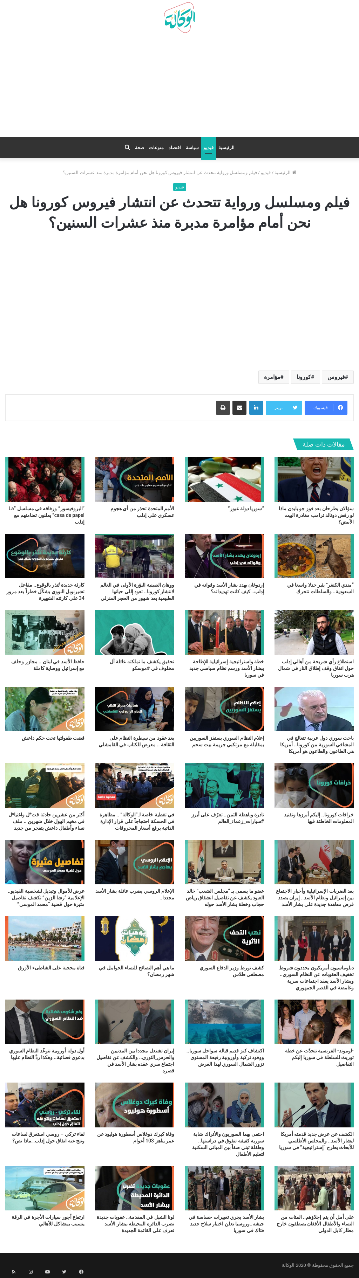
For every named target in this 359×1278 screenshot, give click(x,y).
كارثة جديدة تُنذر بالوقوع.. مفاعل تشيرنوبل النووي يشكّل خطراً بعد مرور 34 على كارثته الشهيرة (45, 591)
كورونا (304, 377)
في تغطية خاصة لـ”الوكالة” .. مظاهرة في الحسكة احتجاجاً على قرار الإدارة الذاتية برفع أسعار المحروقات (137, 821)
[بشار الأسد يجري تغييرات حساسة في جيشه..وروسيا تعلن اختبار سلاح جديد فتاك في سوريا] (224, 1188)
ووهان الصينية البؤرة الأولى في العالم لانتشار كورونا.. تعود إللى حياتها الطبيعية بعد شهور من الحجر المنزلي (137, 591)
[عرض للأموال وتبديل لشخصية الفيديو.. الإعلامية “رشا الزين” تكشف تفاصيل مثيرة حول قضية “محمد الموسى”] (44, 862)
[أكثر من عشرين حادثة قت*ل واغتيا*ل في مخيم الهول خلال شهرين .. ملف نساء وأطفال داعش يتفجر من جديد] (44, 785)
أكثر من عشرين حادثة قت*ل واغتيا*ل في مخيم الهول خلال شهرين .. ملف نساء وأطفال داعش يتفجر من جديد (46, 821)
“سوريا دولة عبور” (246, 508)
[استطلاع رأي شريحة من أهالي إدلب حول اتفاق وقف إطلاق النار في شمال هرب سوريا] (314, 632)
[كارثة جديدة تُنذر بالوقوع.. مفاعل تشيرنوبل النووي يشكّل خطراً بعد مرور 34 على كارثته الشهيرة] (44, 556)
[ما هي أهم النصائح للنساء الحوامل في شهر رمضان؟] (134, 938)
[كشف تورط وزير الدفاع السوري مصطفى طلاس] (224, 938)
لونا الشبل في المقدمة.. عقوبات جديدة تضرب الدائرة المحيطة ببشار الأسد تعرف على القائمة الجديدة (135, 1223)
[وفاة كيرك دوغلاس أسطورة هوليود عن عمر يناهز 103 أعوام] (134, 1105)
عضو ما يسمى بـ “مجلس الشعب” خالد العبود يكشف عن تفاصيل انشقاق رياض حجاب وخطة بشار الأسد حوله (225, 897)
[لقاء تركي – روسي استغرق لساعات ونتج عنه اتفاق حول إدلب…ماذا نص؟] (44, 1105)
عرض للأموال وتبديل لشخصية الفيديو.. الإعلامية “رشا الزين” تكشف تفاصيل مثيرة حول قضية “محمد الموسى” (46, 897)
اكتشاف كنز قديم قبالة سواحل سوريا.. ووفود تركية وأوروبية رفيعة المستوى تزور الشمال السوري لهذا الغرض (225, 1057)
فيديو (209, 147)
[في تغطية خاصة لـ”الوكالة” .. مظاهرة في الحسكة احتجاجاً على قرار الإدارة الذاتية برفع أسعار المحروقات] (134, 785)
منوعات (156, 147)
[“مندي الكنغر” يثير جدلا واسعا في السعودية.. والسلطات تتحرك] (314, 556)
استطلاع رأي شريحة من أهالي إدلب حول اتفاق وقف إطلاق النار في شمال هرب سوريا (316, 668)
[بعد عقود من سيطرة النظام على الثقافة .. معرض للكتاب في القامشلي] (134, 709)
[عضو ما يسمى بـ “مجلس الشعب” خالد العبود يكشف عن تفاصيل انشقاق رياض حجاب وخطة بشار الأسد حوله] (224, 862)
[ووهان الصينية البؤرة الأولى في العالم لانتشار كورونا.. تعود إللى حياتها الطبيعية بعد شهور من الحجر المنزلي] (134, 556)
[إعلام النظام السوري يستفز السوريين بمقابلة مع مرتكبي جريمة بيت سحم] (224, 709)
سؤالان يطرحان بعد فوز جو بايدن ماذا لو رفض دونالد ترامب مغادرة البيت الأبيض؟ (316, 515)
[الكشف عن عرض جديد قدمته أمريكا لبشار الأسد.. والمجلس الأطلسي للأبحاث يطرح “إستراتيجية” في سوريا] (314, 1105)
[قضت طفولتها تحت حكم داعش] (44, 709)
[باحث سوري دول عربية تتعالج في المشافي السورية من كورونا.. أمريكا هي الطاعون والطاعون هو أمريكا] (314, 709)
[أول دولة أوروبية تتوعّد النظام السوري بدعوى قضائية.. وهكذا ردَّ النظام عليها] (44, 1022)
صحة (139, 147)
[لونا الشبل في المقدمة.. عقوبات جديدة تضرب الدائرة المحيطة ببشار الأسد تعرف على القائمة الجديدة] (134, 1188)
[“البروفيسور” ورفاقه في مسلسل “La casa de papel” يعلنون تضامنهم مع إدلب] (44, 479)
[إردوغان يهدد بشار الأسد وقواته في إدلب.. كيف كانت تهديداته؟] (224, 556)
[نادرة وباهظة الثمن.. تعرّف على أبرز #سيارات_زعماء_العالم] (224, 785)
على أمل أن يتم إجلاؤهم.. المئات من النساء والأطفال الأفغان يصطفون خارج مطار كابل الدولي (315, 1223)
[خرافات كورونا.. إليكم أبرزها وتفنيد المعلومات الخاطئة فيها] (314, 785)
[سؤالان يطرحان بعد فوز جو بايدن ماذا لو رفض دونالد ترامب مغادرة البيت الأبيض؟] (314, 479)
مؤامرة (272, 377)
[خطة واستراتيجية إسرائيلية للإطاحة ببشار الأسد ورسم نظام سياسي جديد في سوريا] (224, 632)
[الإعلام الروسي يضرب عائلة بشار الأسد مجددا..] (134, 862)
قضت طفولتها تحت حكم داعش (53, 738)
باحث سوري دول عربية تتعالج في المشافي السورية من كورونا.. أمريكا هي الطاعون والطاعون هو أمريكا (317, 744)
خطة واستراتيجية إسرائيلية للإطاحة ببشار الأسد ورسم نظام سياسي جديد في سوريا (226, 668)
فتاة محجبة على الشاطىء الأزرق (51, 967)
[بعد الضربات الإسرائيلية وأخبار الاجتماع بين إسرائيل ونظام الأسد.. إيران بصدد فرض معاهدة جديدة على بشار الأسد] (314, 862)
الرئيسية (226, 147)
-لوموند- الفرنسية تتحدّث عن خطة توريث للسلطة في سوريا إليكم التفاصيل (319, 1057)
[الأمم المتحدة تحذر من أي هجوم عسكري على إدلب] (134, 479)
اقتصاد (175, 147)
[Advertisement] (179, 88)
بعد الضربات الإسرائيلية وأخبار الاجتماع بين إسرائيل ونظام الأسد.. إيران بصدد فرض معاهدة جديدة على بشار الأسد (315, 897)
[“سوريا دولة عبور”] (224, 479)
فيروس (336, 377)
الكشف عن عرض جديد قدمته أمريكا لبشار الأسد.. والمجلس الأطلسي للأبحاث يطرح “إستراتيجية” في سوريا (316, 1140)
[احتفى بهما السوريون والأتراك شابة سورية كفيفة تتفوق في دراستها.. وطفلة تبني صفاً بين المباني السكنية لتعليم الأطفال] (224, 1105)
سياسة (192, 147)
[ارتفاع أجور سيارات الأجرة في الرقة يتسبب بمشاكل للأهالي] (44, 1188)
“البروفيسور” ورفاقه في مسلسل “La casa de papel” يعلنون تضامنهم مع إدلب (46, 515)
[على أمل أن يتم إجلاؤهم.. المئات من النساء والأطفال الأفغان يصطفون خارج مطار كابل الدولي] (314, 1188)
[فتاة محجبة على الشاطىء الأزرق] (44, 938)
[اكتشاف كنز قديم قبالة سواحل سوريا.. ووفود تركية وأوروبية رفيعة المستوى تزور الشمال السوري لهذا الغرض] (224, 1022)
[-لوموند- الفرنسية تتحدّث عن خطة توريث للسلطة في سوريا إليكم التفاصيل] (314, 1022)
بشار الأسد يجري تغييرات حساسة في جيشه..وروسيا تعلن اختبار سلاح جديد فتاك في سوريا (226, 1223)
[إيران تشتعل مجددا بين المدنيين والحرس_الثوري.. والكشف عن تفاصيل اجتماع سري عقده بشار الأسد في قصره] (134, 1022)
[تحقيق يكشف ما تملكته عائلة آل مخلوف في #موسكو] (134, 632)
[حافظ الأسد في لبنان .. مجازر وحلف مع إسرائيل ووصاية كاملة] (44, 632)
